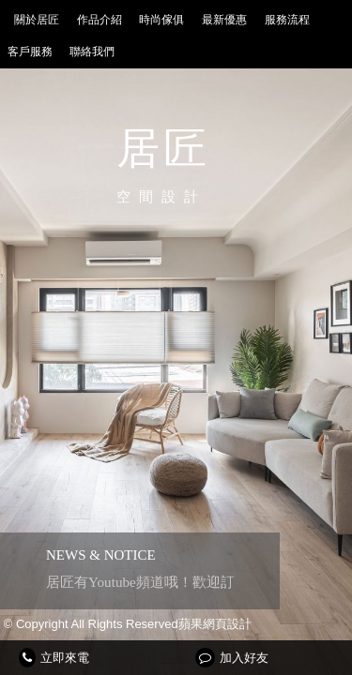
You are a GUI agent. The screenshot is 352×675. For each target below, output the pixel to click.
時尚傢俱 (161, 19)
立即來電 (54, 658)
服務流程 (287, 19)
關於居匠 (36, 19)
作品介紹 (99, 19)
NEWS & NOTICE (101, 555)
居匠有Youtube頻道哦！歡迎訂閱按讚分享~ (179, 582)
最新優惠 (224, 19)
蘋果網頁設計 (215, 624)
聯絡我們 (92, 51)
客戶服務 (30, 51)
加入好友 (231, 658)
